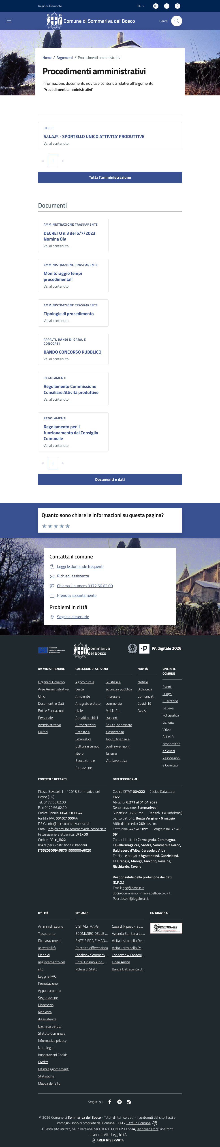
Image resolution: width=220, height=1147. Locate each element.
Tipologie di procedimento (69, 313)
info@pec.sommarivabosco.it (68, 823)
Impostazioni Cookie (53, 1054)
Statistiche (46, 1076)
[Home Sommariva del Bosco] (92, 21)
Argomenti (65, 57)
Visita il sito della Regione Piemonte (138, 940)
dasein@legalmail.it (134, 898)
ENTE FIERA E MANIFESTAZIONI (99, 940)
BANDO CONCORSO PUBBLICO (72, 351)
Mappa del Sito (49, 1083)
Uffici (49, 128)
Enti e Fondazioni (51, 710)
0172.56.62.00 (55, 802)
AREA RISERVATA (107, 1140)
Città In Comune (138, 1123)
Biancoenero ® (147, 1129)
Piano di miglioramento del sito (51, 962)
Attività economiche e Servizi (171, 744)
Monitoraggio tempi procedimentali (63, 276)
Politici (43, 732)
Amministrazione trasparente (71, 224)
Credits (43, 1062)
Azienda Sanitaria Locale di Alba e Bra (140, 933)
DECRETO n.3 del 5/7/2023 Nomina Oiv (69, 236)
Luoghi (167, 693)
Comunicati (146, 696)
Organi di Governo (51, 682)
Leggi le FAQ (47, 976)
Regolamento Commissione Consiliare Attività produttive (71, 389)
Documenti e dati (110, 479)
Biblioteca (145, 689)
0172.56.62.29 (56, 807)
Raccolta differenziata (91, 947)
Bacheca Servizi (49, 1026)
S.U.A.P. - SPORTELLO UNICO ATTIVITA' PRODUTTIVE (94, 136)
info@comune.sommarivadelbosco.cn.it (77, 829)
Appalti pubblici (86, 717)
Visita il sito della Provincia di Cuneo (138, 947)
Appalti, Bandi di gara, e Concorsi (65, 341)
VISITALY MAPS (87, 926)
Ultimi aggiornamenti (53, 1069)
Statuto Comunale (51, 1033)
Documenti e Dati (51, 703)
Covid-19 (144, 703)
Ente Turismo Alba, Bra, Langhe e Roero (104, 962)
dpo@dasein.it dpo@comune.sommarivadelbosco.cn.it (142, 890)
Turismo (111, 753)
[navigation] (9, 20)
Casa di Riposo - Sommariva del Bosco (140, 926)
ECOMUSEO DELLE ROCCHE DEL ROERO (106, 933)
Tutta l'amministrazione (110, 177)
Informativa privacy (52, 1040)
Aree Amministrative (53, 689)
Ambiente (82, 696)
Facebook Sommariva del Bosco (98, 955)
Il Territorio (170, 701)
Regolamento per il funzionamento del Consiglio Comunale (71, 432)
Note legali (46, 1047)
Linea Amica (121, 962)
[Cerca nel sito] (176, 21)
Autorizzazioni (85, 724)
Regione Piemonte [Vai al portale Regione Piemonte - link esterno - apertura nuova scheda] (50, 6)
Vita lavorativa (116, 760)
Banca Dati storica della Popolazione (139, 969)
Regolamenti (55, 377)
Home (47, 57)
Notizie (143, 682)
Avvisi (142, 710)
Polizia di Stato (86, 969)
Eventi (167, 686)
